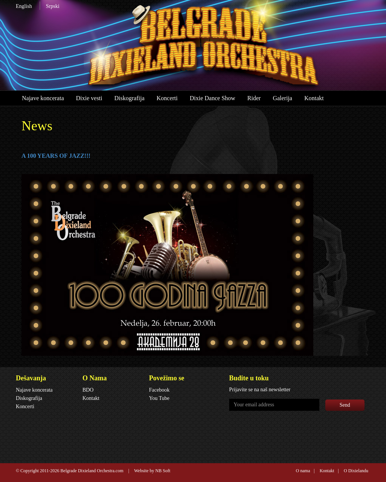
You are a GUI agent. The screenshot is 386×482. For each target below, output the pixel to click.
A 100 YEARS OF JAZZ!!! (55, 156)
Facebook (159, 390)
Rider (254, 98)
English (24, 6)
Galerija (283, 98)
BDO (88, 390)
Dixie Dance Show (212, 98)
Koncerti (167, 98)
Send (345, 405)
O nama (303, 470)
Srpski (53, 6)
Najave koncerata (43, 98)
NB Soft (162, 470)
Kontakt (314, 98)
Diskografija (129, 98)
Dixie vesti (89, 98)
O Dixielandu (356, 470)
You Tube (159, 398)
